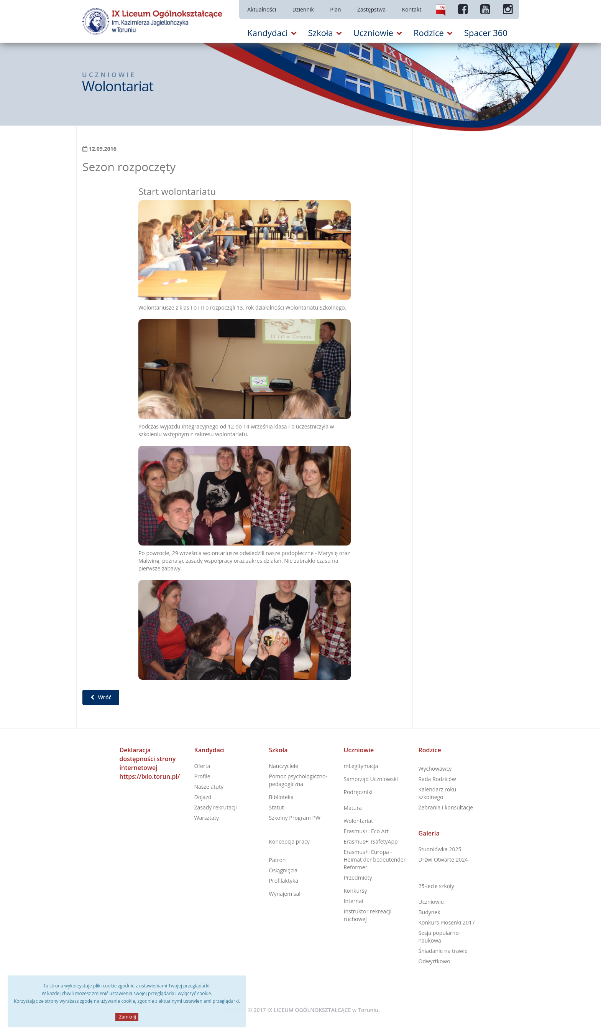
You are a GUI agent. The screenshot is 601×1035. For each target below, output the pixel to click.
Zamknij (127, 1017)
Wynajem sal (284, 893)
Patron (277, 860)
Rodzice (430, 750)
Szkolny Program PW (294, 817)
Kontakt (412, 9)
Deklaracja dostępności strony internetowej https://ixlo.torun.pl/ (150, 763)
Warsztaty (206, 817)
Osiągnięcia (283, 870)
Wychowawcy (435, 768)
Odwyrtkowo (434, 961)
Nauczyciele (284, 766)
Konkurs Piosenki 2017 (447, 922)
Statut (276, 807)
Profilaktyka (284, 880)
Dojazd (203, 797)
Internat (354, 901)
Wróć (100, 697)
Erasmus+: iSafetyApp (371, 841)
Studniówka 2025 (440, 849)
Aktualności (261, 9)
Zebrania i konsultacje (446, 807)
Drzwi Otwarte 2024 (443, 859)
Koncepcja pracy (289, 841)
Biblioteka (281, 797)
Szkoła (278, 750)
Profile (202, 776)
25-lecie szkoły (436, 886)
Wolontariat (358, 820)
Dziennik (303, 9)
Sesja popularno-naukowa (440, 936)
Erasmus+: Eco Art (366, 831)
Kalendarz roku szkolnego (437, 793)
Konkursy (355, 890)
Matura (353, 807)
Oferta (202, 766)
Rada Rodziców (437, 779)
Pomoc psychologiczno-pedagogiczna (298, 780)
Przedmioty (358, 877)
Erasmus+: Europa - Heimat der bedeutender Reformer (375, 859)
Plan (335, 9)
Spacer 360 (485, 32)
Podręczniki (358, 792)
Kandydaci (209, 750)
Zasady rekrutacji (215, 807)
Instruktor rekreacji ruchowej (368, 915)
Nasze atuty (208, 786)
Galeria (429, 833)
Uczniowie (359, 750)
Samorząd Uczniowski (371, 779)
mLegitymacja (361, 766)
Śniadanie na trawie (443, 950)
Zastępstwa (371, 9)
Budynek (429, 912)
